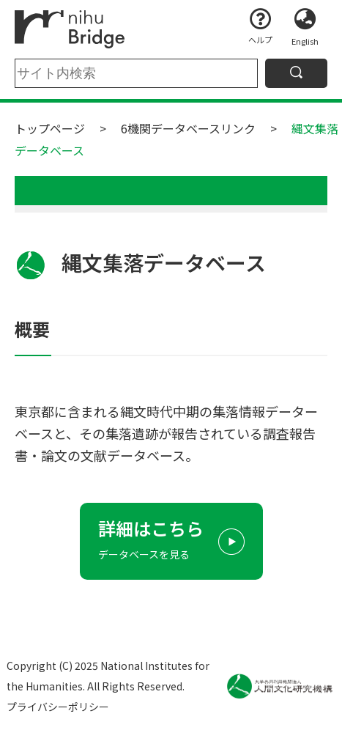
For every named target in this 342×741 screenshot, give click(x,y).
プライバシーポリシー (58, 706)
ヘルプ (260, 39)
